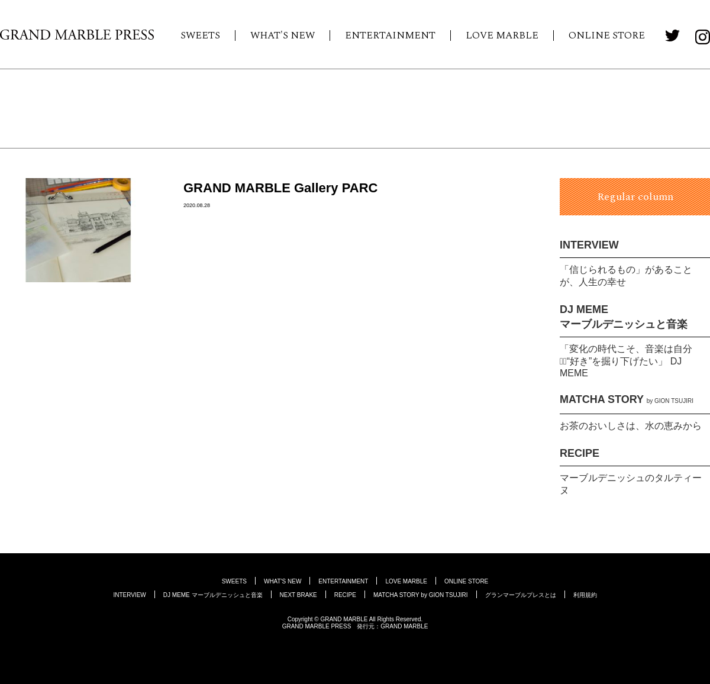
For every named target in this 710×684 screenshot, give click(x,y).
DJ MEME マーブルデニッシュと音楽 (213, 595)
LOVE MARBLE (502, 35)
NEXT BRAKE (298, 595)
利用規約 (585, 595)
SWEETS (200, 35)
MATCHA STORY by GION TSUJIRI (420, 595)
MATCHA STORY (626, 399)
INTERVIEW (589, 245)
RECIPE (579, 453)
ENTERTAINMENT (390, 35)
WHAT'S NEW (282, 35)
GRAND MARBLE (404, 626)
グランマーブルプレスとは (520, 595)
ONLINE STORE (607, 35)
